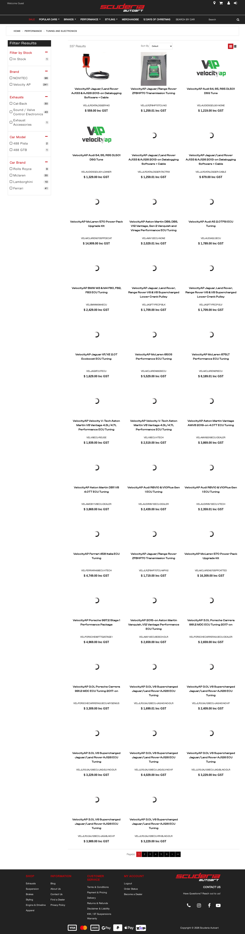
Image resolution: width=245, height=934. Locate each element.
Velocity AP (29, 84)
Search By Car (185, 19)
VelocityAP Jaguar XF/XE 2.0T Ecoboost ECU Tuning (96, 356)
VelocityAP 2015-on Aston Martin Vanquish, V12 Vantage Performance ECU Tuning (153, 624)
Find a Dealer (58, 899)
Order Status (131, 888)
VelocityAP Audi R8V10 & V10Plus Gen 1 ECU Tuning (153, 489)
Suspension (32, 888)
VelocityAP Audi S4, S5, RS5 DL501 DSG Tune (211, 91)
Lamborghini (29, 181)
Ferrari (29, 188)
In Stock (29, 59)
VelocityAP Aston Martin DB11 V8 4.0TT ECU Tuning (96, 489)
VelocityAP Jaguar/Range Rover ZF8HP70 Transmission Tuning (154, 91)
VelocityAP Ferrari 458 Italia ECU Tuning (96, 556)
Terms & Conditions (98, 887)
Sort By (145, 46)
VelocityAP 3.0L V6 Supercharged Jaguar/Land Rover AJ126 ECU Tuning (154, 691)
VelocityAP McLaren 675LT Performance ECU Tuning (211, 356)
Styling (29, 899)
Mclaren (29, 175)
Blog (53, 883)
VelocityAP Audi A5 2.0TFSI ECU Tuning (211, 224)
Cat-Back (29, 103)
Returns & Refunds (97, 903)
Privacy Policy (58, 904)
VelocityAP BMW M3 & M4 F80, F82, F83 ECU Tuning (96, 290)
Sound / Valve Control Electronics (29, 112)
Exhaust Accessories (29, 122)
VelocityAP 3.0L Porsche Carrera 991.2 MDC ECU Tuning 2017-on (210, 622)
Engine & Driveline (36, 904)
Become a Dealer (133, 894)
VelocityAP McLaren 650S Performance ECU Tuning (153, 356)
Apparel (30, 910)
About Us (56, 888)
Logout (128, 883)
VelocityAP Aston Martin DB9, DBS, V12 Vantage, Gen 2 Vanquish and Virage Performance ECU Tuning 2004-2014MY (153, 226)
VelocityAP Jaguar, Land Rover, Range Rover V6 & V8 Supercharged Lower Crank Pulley (153, 292)
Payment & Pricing (97, 892)
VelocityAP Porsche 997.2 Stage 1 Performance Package (96, 622)
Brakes (29, 894)
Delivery (91, 897)
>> (178, 854)
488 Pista (29, 143)
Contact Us (57, 894)
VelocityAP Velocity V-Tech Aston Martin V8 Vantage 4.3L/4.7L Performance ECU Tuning (96, 425)
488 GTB (29, 150)
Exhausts (31, 883)
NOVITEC (29, 78)
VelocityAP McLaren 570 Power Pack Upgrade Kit (96, 224)
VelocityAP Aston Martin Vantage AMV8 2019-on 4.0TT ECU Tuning (210, 423)
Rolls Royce (29, 169)
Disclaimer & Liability (98, 908)
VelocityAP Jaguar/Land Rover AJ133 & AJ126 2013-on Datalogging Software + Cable (96, 93)
